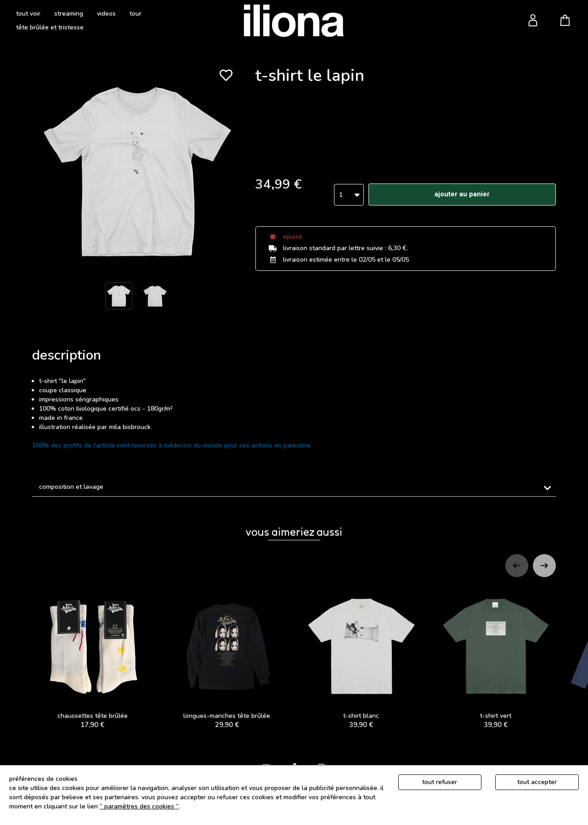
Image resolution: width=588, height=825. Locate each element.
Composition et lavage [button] (71, 486)
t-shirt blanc (361, 658)
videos (106, 13)
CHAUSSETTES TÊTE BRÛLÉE (92, 658)
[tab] (294, 487)
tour (135, 13)
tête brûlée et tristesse (50, 27)
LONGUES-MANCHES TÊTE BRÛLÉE (227, 658)
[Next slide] (544, 565)
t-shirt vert (495, 658)
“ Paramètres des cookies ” (139, 806)
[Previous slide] (516, 565)
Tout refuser (439, 782)
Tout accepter (537, 782)
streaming (68, 13)
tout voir (28, 13)
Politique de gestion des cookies (229, 806)
